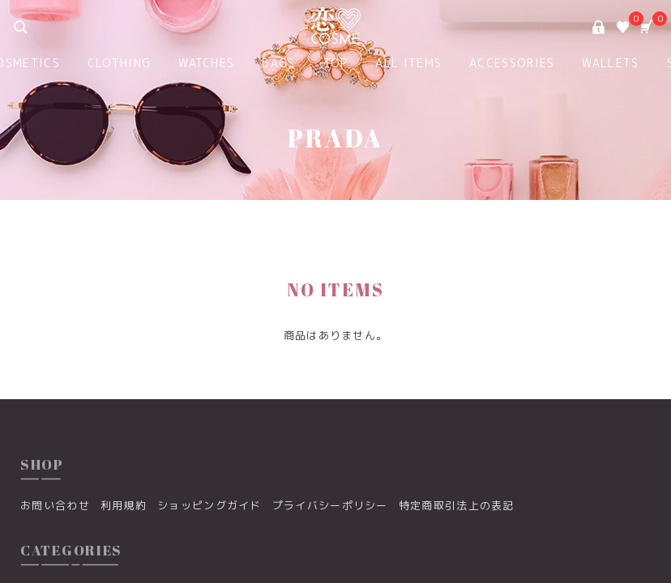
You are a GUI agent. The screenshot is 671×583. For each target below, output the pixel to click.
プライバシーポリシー (330, 505)
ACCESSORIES (511, 62)
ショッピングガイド (209, 505)
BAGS (278, 62)
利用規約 (123, 505)
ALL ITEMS (408, 62)
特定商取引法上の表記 (457, 505)
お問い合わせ (55, 505)
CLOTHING (119, 62)
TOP (335, 62)
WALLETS (610, 62)
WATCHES (206, 62)
